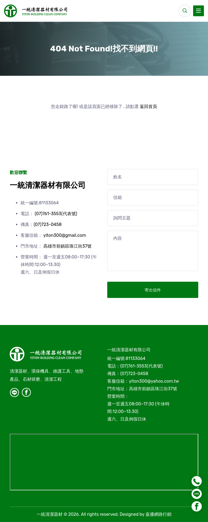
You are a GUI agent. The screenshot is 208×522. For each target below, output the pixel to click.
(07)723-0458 (47, 224)
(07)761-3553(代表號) (56, 213)
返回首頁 (148, 106)
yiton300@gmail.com (64, 235)
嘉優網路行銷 (158, 514)
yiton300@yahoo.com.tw (154, 381)
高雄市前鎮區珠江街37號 (67, 246)
